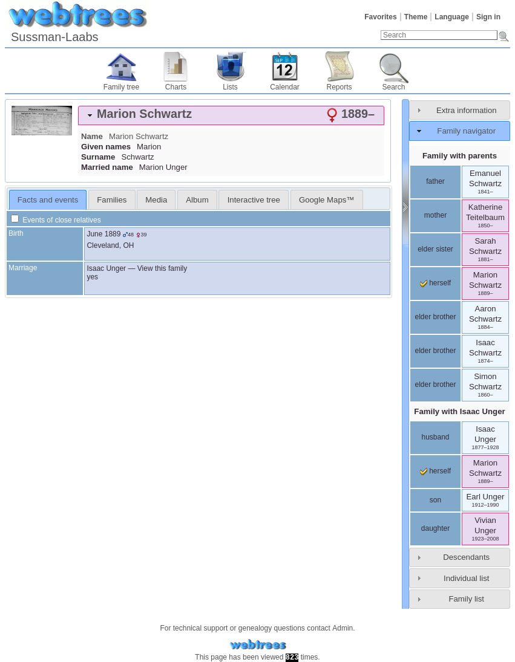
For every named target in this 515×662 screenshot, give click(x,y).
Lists (230, 87)
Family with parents (459, 155)
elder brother (435, 317)
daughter (435, 528)
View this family (162, 268)
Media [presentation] (156, 199)
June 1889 (103, 234)
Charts (175, 87)
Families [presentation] (111, 199)
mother (435, 215)
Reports (339, 87)
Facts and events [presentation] (48, 199)
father (435, 181)
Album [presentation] (197, 199)
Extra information (466, 110)
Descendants (466, 557)
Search (393, 87)
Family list (466, 598)
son (435, 500)
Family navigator (466, 130)
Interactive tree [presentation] (254, 199)
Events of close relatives (56, 220)
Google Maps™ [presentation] (327, 199)
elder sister (435, 249)
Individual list (467, 578)
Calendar (285, 87)
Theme (416, 17)
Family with (459, 411)
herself (435, 283)
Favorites (380, 17)
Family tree (121, 87)
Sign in (488, 17)
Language (452, 17)
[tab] (231, 115)
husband (435, 437)
